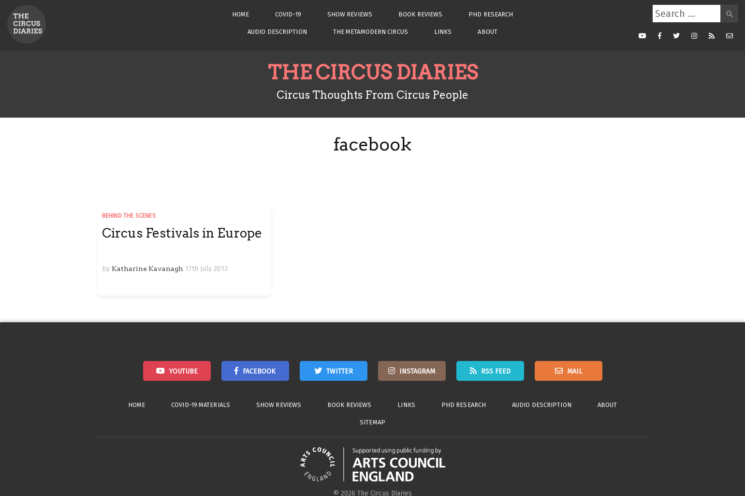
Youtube (183, 371)
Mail (574, 371)
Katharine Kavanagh (147, 268)
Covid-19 (288, 14)
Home (240, 14)
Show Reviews (349, 14)
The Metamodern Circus (370, 31)
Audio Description (277, 31)
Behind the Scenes (129, 215)
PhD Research (490, 14)
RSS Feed (496, 371)
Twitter (339, 371)
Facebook (259, 371)
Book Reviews (420, 14)
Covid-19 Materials (200, 404)
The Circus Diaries (373, 72)
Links (443, 31)
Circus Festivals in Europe (182, 232)
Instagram (417, 371)
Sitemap (372, 422)
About (487, 31)
